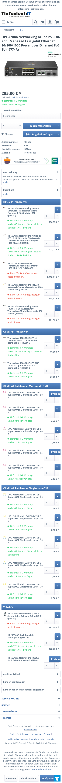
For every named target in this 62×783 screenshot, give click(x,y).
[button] (57, 778)
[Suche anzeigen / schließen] (35, 22)
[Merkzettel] (43, 22)
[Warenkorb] (57, 22)
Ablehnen (11, 778)
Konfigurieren (49, 778)
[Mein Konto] (50, 22)
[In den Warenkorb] (58, 210)
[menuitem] (8, 22)
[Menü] (8, 22)
